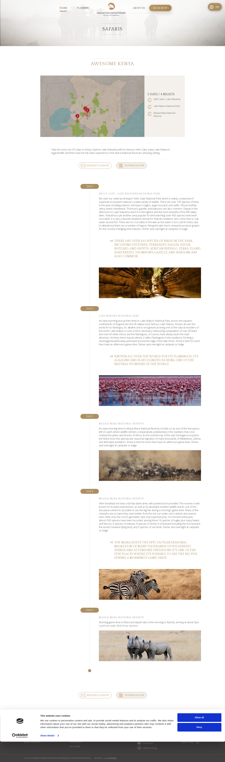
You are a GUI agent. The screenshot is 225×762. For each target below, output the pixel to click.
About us (139, 8)
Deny (199, 747)
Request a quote (98, 165)
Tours (63, 8)
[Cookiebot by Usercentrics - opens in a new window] (19, 756)
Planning (83, 8)
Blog (95, 724)
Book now (160, 8)
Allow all (199, 738)
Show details (47, 756)
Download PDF (134, 165)
